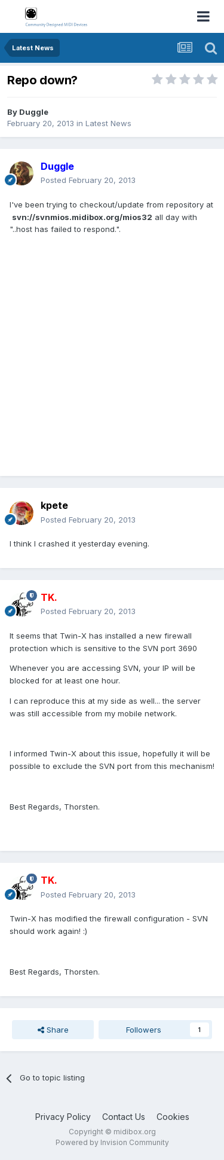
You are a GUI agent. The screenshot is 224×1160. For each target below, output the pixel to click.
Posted (88, 180)
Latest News (108, 123)
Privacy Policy (63, 1117)
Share (53, 1030)
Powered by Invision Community (112, 1142)
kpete (54, 505)
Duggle (33, 112)
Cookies (173, 1117)
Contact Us (123, 1117)
